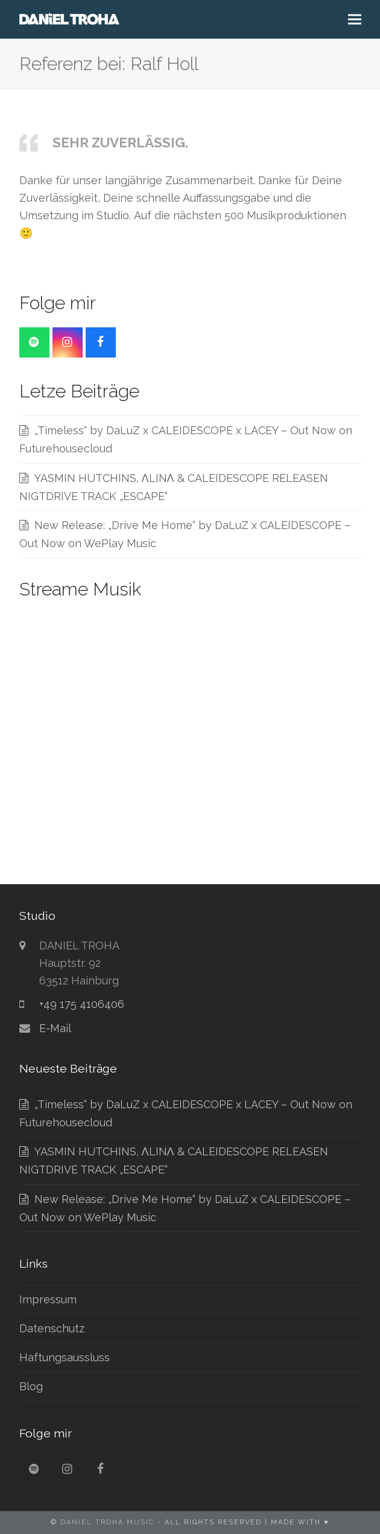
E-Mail (55, 1028)
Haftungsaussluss (64, 1357)
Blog (31, 1386)
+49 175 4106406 (81, 1004)
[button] (354, 19)
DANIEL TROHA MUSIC (107, 1522)
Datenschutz (51, 1328)
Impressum (48, 1299)
